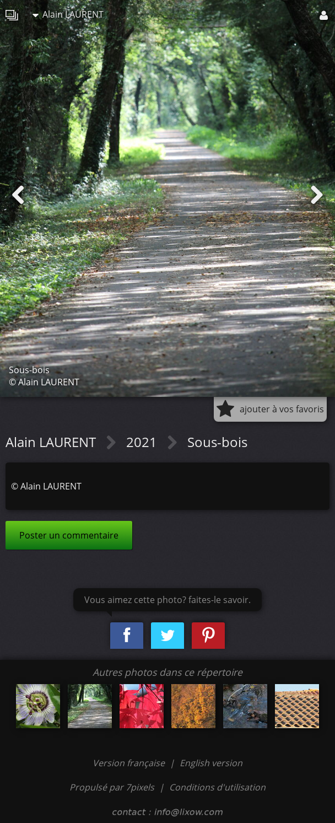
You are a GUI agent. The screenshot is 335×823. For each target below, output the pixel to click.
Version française (130, 763)
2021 (143, 442)
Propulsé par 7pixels (111, 787)
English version (211, 763)
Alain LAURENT (68, 14)
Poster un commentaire (68, 535)
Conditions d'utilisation (217, 787)
